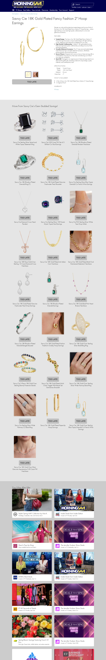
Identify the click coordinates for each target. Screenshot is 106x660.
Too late (31, 82)
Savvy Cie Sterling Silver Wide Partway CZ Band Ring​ (25, 426)
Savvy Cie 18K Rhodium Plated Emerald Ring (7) (25, 183)
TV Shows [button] (19, 10)
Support (71, 10)
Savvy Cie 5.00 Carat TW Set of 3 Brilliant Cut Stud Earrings (53, 143)
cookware (84, 7)
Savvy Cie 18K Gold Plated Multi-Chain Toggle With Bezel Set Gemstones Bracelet (53, 385)
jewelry (79, 7)
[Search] (73, 4)
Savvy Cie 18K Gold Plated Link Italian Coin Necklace (53, 263)
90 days (56, 89)
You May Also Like (21, 487)
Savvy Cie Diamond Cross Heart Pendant (25, 223)
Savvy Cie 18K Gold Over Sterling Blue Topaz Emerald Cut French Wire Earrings (81, 427)
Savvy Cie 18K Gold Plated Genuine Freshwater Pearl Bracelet (53, 183)
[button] (13, 10)
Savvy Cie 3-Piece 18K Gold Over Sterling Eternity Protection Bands (25, 384)
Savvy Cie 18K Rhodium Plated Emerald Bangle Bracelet (25, 344)
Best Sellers (27, 10)
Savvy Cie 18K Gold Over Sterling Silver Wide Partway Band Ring (80, 384)
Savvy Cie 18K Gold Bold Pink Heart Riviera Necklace (81, 305)
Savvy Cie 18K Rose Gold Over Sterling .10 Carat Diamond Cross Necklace (25, 264)
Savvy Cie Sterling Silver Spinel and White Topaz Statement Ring (25, 143)
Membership (54, 10)
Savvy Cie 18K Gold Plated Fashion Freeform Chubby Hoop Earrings (53, 344)
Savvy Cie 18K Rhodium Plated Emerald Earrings (53, 305)
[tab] (28, 75)
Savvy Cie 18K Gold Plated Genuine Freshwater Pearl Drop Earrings (25, 305)
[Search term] (83, 4)
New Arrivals (36, 10)
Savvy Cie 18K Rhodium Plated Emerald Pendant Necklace (81, 143)
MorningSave (15, 14)
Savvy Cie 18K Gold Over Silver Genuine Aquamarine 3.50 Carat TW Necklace (24, 469)
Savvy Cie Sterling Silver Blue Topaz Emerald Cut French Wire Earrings (81, 183)
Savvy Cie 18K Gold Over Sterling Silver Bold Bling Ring (80, 344)
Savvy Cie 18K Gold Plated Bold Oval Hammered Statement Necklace (81, 263)
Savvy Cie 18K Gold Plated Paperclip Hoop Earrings (52, 426)
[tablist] (32, 74)
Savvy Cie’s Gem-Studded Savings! (28, 14)
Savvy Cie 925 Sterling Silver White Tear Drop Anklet (81, 223)
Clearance (45, 10)
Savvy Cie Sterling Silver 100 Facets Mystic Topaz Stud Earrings (53, 223)
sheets (89, 7)
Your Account (63, 10)
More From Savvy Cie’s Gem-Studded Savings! (35, 106)
